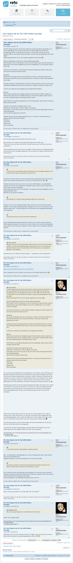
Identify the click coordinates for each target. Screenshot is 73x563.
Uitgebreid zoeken (68, 30)
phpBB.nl (46, 559)
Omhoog (68, 130)
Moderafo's (11, 35)
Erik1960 (58, 132)
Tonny (57, 42)
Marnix (57, 291)
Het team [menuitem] (39, 555)
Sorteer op (44, 540)
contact (59, 4)
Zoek (65, 30)
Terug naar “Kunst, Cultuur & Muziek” (12, 546)
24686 (61, 296)
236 (61, 47)
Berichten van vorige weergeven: (24, 540)
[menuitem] (15, 24)
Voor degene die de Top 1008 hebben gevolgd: (22, 34)
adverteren (66, 4)
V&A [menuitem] (14, 22)
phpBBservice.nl (39, 559)
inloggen (45, 4)
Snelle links (8, 22)
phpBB (31, 558)
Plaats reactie (7, 39)
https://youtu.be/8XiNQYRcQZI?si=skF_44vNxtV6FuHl (18, 269)
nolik (57, 528)
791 (61, 137)
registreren (52, 4)
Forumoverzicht (9, 555)
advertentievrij (66, 5)
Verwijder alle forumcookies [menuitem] (49, 555)
